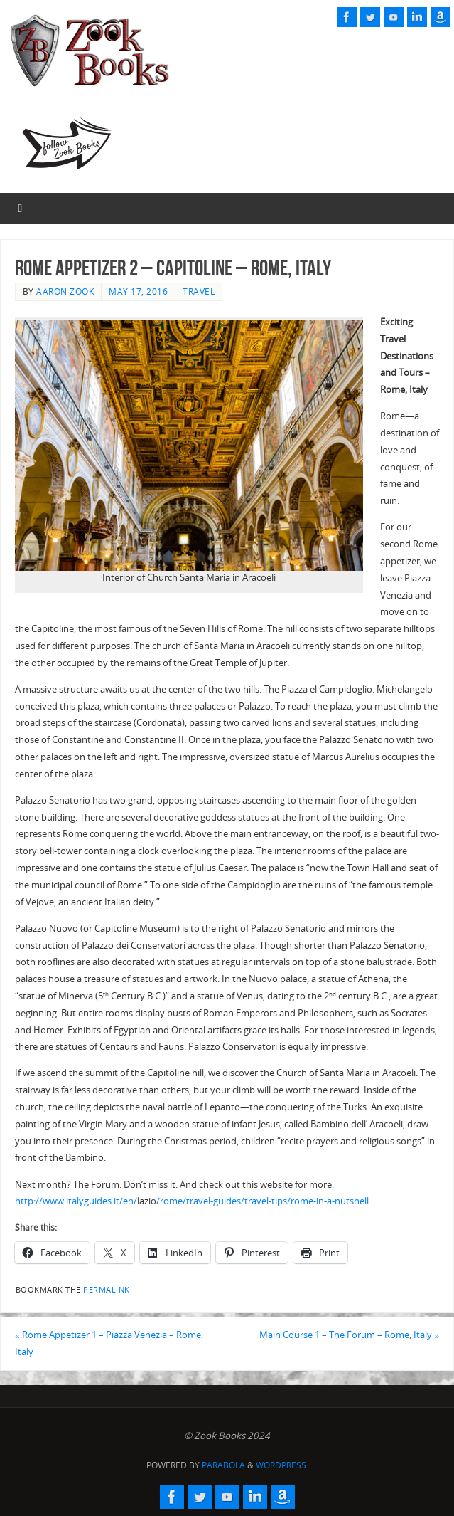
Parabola (223, 1465)
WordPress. (282, 1465)
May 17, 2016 (138, 291)
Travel (199, 291)
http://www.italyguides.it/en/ (76, 1200)
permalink (106, 1289)
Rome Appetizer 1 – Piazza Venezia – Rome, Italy (109, 1343)
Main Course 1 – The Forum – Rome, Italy (349, 1334)
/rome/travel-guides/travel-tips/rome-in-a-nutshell (262, 1200)
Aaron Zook (65, 291)
